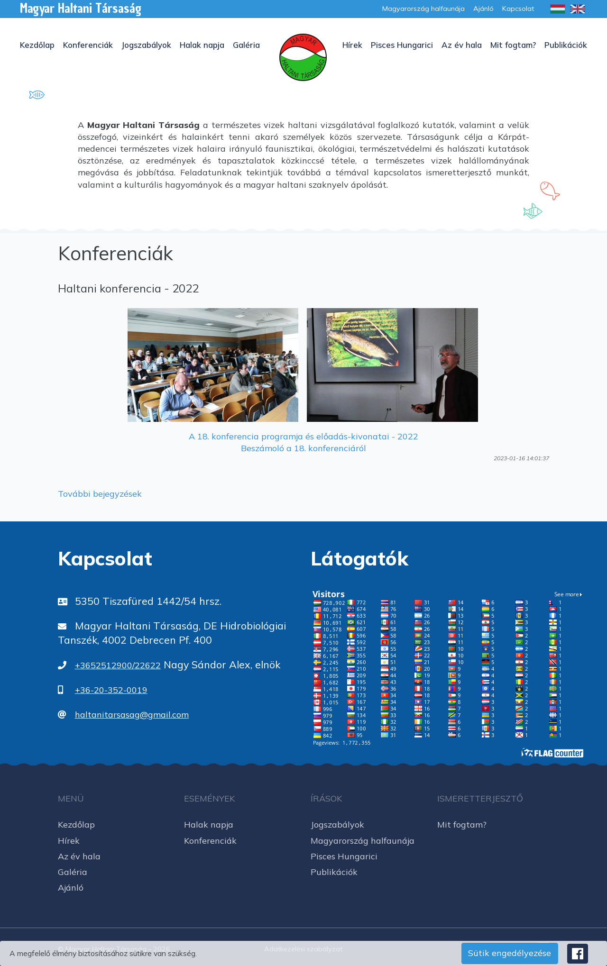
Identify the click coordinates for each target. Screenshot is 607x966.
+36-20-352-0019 (111, 689)
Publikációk (565, 45)
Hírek (352, 45)
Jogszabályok (146, 45)
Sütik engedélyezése (509, 953)
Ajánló (70, 887)
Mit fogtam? (513, 45)
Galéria (246, 45)
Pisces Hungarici (402, 45)
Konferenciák (88, 45)
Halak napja (202, 45)
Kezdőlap (37, 45)
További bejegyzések (100, 493)
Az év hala (461, 45)
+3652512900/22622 (118, 665)
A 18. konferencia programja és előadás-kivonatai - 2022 (303, 436)
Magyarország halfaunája (362, 840)
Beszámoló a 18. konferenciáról (303, 448)
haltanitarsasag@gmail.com (132, 714)
